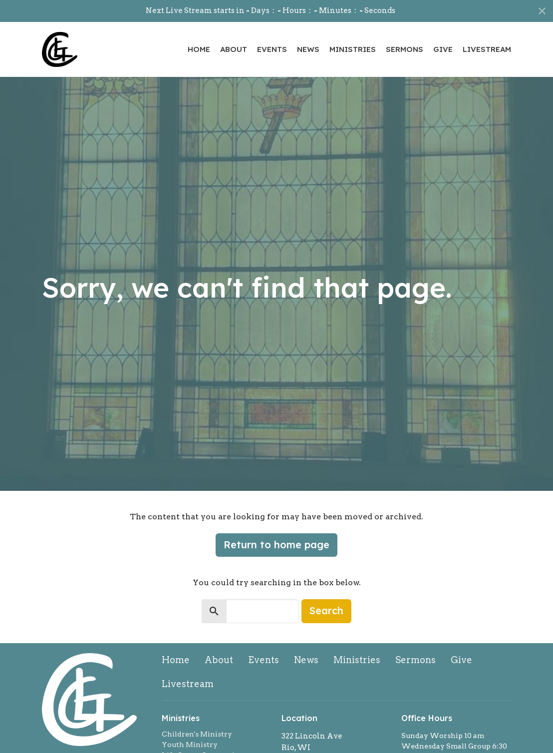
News (308, 49)
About (233, 49)
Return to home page (276, 544)
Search (326, 610)
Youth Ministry (190, 745)
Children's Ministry (197, 734)
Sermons (404, 49)
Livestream (487, 49)
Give (443, 49)
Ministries (352, 49)
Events (272, 49)
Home (199, 49)
